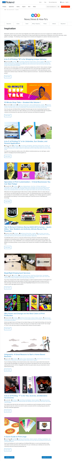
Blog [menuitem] (45, 2)
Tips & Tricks (33, 186)
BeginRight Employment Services (17, 273)
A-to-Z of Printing (21, 61)
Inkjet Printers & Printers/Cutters (30, 61)
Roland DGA (14, 104)
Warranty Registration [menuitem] (53, 2)
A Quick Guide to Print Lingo (15, 437)
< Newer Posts (9, 457)
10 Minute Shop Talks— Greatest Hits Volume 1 (22, 102)
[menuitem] (5, 6)
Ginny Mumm (15, 275)
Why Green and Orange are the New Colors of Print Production (24, 314)
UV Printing (38, 186)
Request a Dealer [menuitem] (65, 6)
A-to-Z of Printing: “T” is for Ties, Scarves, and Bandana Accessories (25, 397)
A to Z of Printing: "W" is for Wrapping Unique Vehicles (25, 59)
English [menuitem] (67, 2)
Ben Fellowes (14, 61)
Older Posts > (46, 457)
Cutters (11, 187)
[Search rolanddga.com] (52, 6)
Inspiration (17, 9)
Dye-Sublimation (29, 145)
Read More (7, 76)
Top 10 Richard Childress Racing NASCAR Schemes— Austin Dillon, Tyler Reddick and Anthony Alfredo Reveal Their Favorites (27, 229)
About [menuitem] (41, 2)
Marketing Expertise (37, 104)
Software (36, 317)
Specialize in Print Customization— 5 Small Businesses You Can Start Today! (27, 183)
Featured (38, 61)
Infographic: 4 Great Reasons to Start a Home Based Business (24, 355)
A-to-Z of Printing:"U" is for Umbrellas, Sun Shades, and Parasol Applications (25, 142)
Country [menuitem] (62, 2)
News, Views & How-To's (10, 9)
